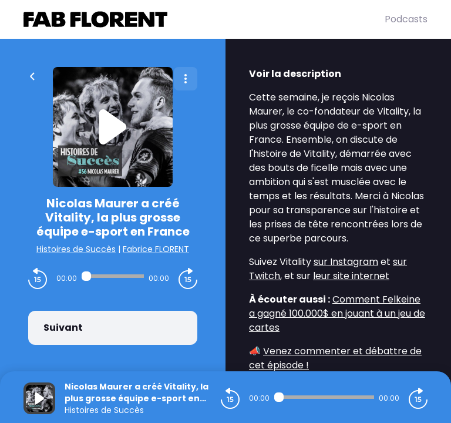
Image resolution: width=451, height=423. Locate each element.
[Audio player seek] (113, 276)
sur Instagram (346, 261)
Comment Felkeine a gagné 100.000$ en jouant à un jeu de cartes (337, 313)
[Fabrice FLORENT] (204, 19)
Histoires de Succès (76, 249)
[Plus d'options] (185, 78)
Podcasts (406, 19)
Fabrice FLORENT (156, 249)
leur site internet (351, 276)
